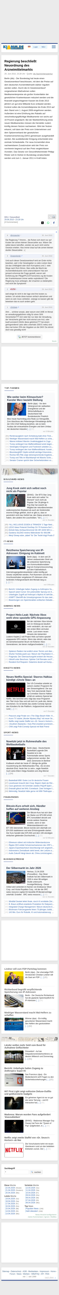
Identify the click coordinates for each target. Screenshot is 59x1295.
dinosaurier (15, 235)
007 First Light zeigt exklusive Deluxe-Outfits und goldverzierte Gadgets (27, 1092)
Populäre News (32, 1208)
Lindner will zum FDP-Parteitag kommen (25, 969)
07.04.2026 (30, 1200)
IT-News (8, 541)
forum (54, 341)
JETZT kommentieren (29, 337)
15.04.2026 (10, 1208)
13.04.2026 (10, 1214)
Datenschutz (16, 1271)
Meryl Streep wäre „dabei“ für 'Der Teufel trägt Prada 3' (32, 535)
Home (53, 1271)
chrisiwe (13, 307)
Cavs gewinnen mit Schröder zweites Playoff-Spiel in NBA (33, 786)
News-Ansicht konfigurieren (45, 1215)
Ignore (46, 1217)
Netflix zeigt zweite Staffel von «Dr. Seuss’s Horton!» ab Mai (34, 721)
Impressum (44, 1271)
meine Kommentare (35, 1217)
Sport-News (11, 732)
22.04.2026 (10, 1188)
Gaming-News (12, 606)
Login (36, 47)
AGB (25, 1271)
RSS (47, 1274)
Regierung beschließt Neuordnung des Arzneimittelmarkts (20, 65)
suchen (36, 1172)
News (19, 1274)
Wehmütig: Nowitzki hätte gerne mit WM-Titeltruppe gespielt (34, 791)
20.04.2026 (10, 1193)
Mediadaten (33, 1271)
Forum (12, 1274)
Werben (26, 1274)
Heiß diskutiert (32, 1211)
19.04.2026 (10, 1199)
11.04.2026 (30, 1190)
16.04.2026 (10, 1206)
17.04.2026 (10, 1204)
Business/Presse (14, 859)
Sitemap (5, 1271)
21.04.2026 (10, 1190)
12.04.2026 (30, 1188)
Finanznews (11, 797)
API (42, 1274)
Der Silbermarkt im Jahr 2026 (23, 868)
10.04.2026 (30, 1193)
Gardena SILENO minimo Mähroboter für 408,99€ (30, 533)
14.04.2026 (10, 1211)
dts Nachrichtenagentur (43, 74)
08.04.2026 (30, 1198)
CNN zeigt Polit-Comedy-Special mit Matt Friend (29, 727)
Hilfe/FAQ (35, 1274)
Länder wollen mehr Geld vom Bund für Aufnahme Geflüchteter (25, 1046)
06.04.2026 (30, 1203)
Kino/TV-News (12, 668)
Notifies (53, 1217)
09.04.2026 (30, 1195)
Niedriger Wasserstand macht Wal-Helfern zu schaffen (32, 439)
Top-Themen (11, 388)
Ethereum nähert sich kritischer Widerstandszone (29, 842)
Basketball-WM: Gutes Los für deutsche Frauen (29, 780)
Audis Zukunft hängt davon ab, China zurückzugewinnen (32, 853)
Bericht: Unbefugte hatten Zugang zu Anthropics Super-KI (33, 589)
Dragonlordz (15, 256)
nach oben (49, 1277)
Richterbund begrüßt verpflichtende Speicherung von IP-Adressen (23, 990)
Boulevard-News (14, 479)
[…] (28, 429)
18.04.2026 (10, 1201)
